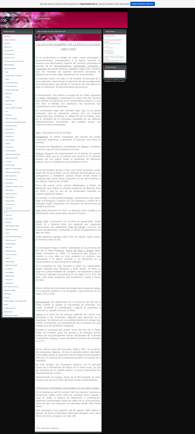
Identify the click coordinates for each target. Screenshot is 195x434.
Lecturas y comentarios (10, 40)
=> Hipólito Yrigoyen (9, 100)
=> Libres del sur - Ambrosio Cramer (13, 186)
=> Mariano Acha (8, 279)
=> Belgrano (7, 97)
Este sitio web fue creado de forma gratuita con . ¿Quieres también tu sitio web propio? (97, 4)
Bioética (6, 304)
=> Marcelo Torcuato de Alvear (12, 172)
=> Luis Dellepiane (9, 272)
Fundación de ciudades (10, 290)
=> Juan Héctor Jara (9, 133)
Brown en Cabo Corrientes (11, 315)
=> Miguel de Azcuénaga (10, 118)
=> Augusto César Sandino (11, 158)
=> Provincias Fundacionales (11, 90)
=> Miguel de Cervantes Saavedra (12, 168)
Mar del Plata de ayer (9, 54)
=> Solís (6, 72)
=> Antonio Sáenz (8, 147)
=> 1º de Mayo (8, 161)
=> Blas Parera (8, 222)
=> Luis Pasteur (8, 115)
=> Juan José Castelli (9, 165)
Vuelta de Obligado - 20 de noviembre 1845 (15, 301)
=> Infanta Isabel (8, 283)
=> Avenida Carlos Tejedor (11, 229)
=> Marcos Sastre (8, 218)
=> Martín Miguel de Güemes (11, 226)
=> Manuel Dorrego (9, 197)
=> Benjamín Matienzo (10, 243)
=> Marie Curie (8, 215)
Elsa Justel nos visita (9, 57)
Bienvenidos (7, 36)
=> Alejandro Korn (9, 136)
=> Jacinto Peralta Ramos (10, 86)
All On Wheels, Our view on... (12, 286)
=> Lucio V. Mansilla (9, 140)
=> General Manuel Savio (10, 179)
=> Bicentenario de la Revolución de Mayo (15, 122)
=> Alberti (6, 79)
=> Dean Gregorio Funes (10, 175)
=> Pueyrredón (8, 93)
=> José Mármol (8, 269)
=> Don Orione (8, 104)
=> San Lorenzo (8, 208)
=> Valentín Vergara (9, 261)
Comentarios (7, 43)
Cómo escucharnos (9, 50)
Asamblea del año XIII (10, 308)
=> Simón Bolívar (8, 183)
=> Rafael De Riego (9, 276)
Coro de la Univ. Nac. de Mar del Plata (14, 61)
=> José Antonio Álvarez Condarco (13, 236)
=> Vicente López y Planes (11, 82)
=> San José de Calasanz (10, 254)
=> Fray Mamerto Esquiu (10, 125)
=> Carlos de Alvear (9, 204)
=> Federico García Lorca (10, 193)
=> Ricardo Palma (8, 129)
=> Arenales (7, 143)
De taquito (6, 297)
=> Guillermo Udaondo (10, 251)
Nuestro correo (8, 47)
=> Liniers (6, 233)
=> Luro (6, 111)
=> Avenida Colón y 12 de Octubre (13, 75)
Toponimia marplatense (10, 68)
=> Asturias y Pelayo (9, 201)
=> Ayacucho (7, 258)
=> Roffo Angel (8, 247)
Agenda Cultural (8, 311)
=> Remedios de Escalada (10, 265)
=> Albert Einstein (8, 190)
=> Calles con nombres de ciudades (13, 107)
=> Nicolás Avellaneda (10, 150)
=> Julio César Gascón (10, 240)
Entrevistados (7, 294)
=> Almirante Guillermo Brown (12, 154)
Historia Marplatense (9, 65)
